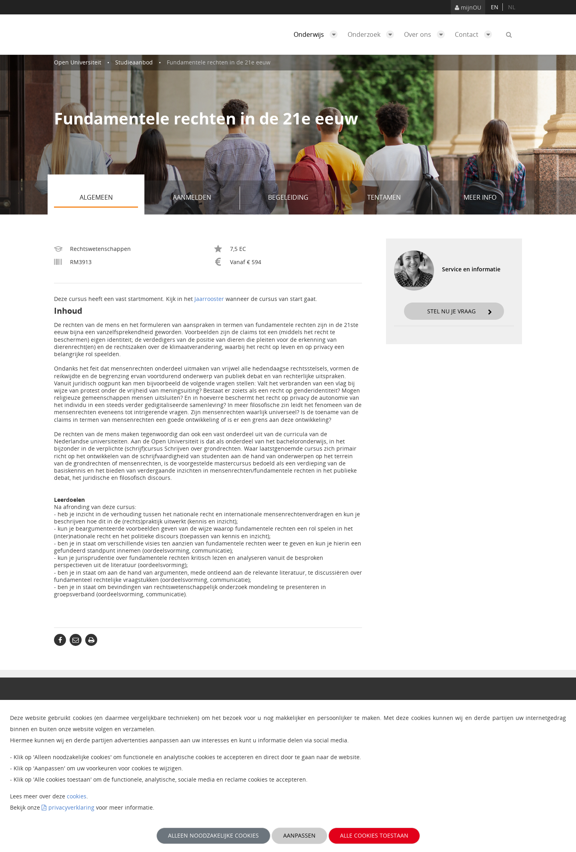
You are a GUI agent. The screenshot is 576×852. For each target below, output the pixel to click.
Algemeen (109, 198)
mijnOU (468, 7)
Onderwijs (318, 34)
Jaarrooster (209, 299)
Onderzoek (373, 34)
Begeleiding (299, 198)
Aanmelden (203, 198)
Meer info (480, 197)
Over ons (426, 34)
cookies (76, 796)
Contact (475, 34)
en (494, 7)
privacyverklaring (71, 807)
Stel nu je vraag (459, 311)
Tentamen (396, 198)
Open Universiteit (77, 62)
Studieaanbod (134, 62)
